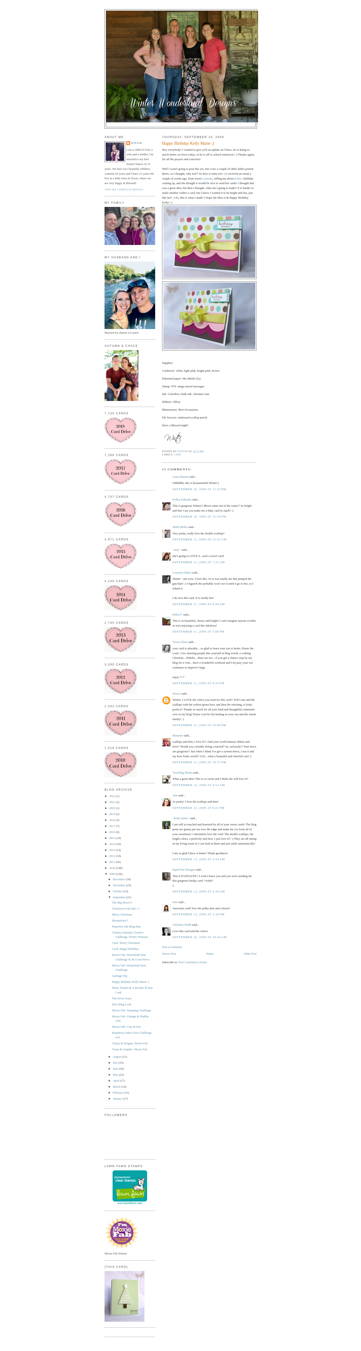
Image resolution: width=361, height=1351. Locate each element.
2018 (112, 820)
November (119, 885)
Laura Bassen (180, 476)
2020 (112, 808)
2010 (112, 868)
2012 (112, 856)
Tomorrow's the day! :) (125, 908)
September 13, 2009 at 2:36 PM (198, 914)
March (117, 1086)
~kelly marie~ (180, 818)
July (116, 1062)
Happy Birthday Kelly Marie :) (130, 981)
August (117, 1056)
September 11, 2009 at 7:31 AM (198, 562)
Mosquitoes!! (120, 920)
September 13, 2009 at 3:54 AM (198, 859)
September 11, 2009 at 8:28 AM (198, 604)
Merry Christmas (122, 914)
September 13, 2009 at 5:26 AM (198, 891)
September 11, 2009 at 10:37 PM (199, 762)
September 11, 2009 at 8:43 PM (198, 683)
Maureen (177, 735)
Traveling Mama (182, 772)
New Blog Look (121, 1004)
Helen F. (177, 614)
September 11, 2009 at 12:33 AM (199, 539)
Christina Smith (181, 924)
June (116, 1068)
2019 (112, 814)
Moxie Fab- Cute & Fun (126, 1026)
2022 (112, 796)
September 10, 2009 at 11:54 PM (199, 516)
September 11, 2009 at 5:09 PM (198, 631)
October (118, 891)
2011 (112, 862)
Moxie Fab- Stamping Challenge (131, 1010)
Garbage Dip (119, 975)
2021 (112, 802)
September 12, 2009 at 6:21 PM (198, 807)
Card (177, 454)
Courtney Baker (182, 572)
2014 (112, 844)
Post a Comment (172, 947)
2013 (112, 850)
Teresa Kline (180, 642)
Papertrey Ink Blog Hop (126, 926)
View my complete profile (124, 189)
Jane (175, 902)
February (118, 1092)
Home (210, 953)
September (119, 897)
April (116, 1080)
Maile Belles (180, 527)
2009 (112, 874)
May (116, 1074)
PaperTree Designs (183, 869)
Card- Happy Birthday (125, 949)
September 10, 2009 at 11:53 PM (199, 489)
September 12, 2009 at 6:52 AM (198, 785)
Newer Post (169, 953)
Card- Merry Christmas (126, 943)
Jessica (176, 693)
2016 (112, 832)
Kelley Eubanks (182, 499)
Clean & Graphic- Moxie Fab (129, 1049)
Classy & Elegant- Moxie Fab (130, 1043)
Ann (175, 795)
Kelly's (238, 178)
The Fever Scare (121, 998)
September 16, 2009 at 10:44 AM (199, 937)
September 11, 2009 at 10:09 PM (199, 725)
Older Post (250, 953)
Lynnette (207, 178)
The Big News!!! (122, 902)
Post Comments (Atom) (193, 962)
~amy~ (176, 549)
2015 (112, 838)
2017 (112, 826)
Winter (136, 143)
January (118, 1098)
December (119, 879)
